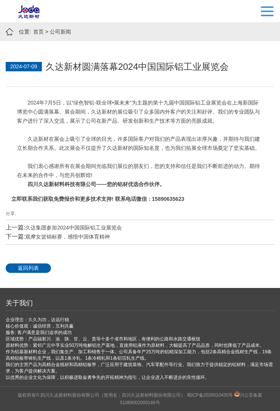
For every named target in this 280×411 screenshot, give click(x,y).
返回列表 (28, 268)
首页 (38, 32)
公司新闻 (60, 32)
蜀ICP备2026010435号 (210, 395)
